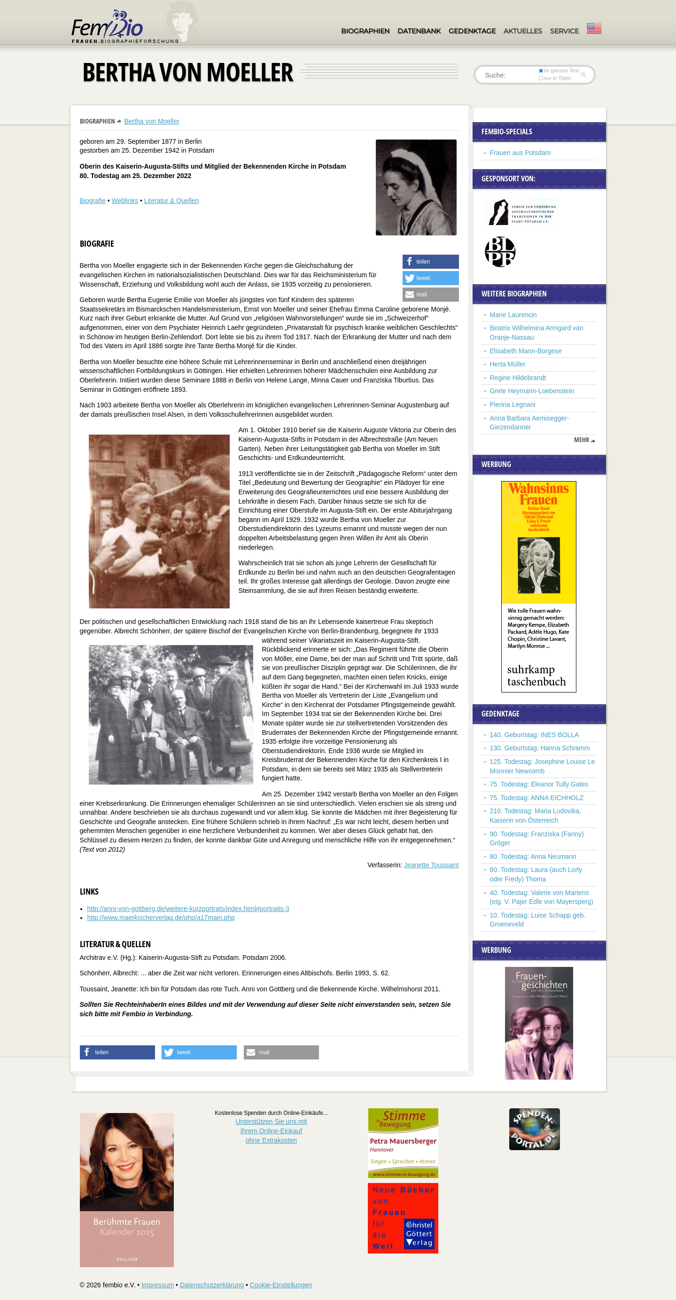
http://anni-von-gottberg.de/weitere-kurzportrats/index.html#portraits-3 (188, 908)
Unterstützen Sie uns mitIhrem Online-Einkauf (271, 1131)
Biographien (365, 31)
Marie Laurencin (513, 315)
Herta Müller (508, 364)
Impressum (157, 1285)
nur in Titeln (554, 78)
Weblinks (124, 200)
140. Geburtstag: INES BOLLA (534, 735)
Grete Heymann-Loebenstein (532, 391)
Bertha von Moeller (151, 121)
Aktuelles (523, 31)
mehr (581, 439)
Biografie (93, 200)
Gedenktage (472, 31)
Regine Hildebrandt (518, 377)
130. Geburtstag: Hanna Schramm (540, 748)
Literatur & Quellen (171, 200)
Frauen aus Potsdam (520, 152)
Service (564, 31)
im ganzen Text (558, 70)
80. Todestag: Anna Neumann (533, 856)
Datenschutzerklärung (212, 1285)
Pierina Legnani (513, 404)
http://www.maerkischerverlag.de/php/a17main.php (161, 917)
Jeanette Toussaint (431, 865)
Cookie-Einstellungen (281, 1285)
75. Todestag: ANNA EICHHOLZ (537, 798)
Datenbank (419, 31)
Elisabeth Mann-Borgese (526, 351)
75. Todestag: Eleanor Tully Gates (539, 784)
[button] (431, 262)
